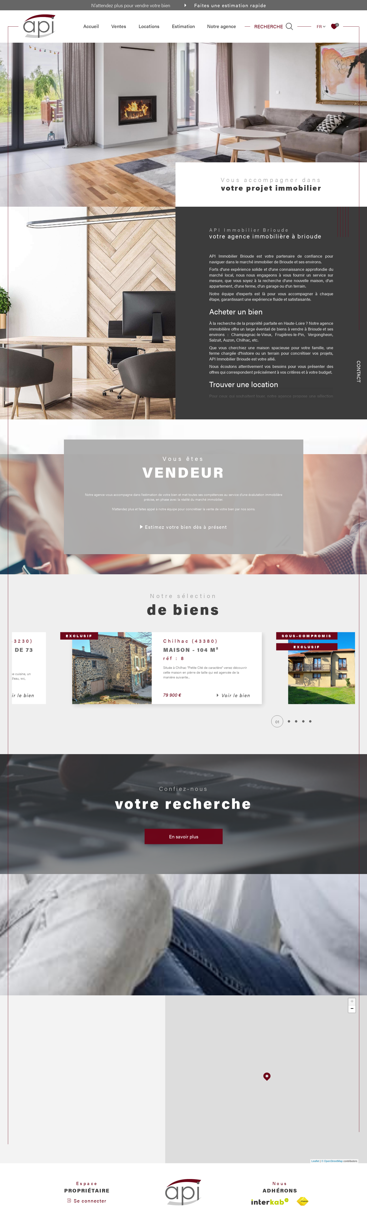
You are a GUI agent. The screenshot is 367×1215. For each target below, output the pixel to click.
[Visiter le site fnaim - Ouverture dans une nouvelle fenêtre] (303, 1201)
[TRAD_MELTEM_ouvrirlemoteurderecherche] (273, 26)
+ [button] (352, 1001)
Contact (359, 371)
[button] (278, 679)
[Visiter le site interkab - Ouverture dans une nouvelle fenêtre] (270, 1201)
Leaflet (315, 1161)
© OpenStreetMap (332, 1161)
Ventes (118, 26)
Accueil (91, 26)
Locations (149, 26)
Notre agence (221, 26)
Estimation (183, 26)
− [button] (352, 1009)
